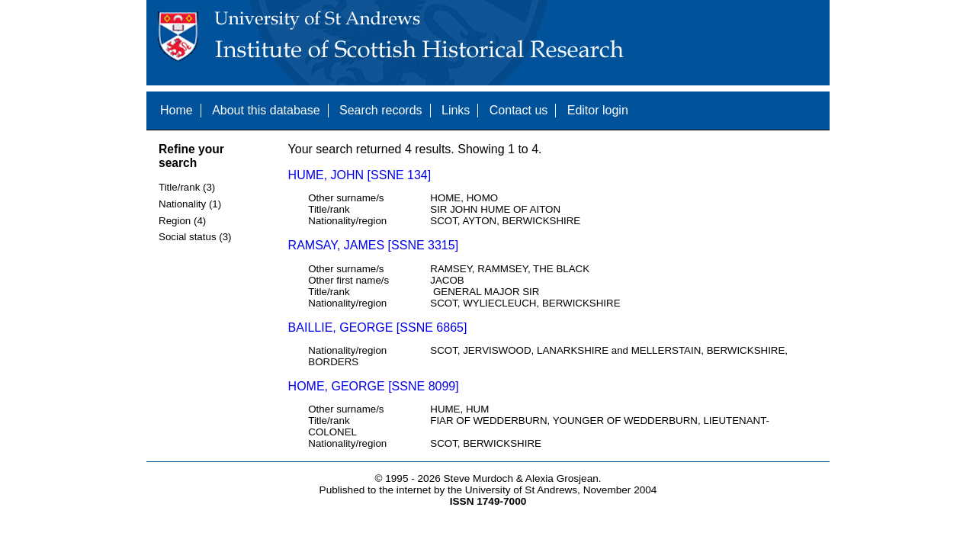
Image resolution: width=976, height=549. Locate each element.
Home (176, 110)
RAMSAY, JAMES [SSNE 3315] (373, 245)
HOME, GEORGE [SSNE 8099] (373, 386)
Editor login (597, 110)
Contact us (518, 110)
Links (455, 110)
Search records (380, 110)
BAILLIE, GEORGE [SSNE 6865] (377, 327)
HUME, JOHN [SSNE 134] (360, 175)
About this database (265, 110)
